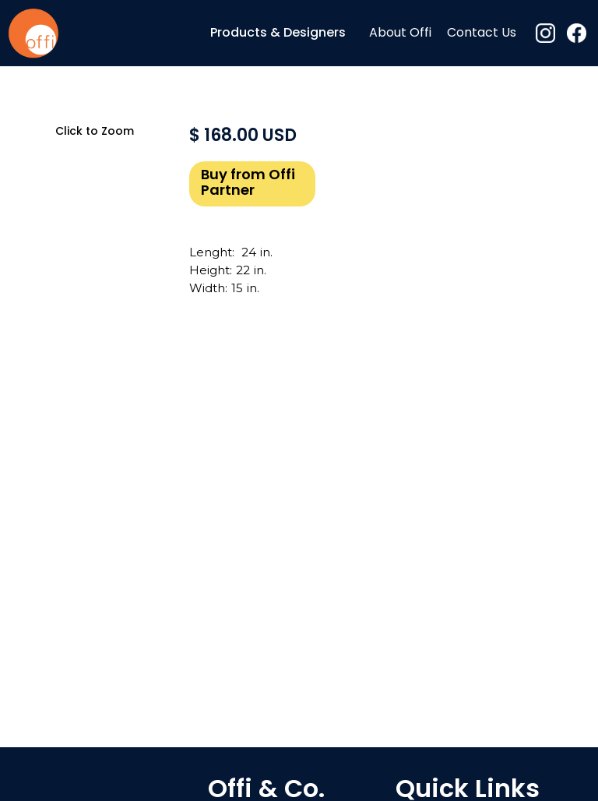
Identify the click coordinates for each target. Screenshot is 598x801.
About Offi (400, 33)
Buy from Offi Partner (248, 183)
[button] (278, 33)
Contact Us (481, 33)
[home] (33, 33)
